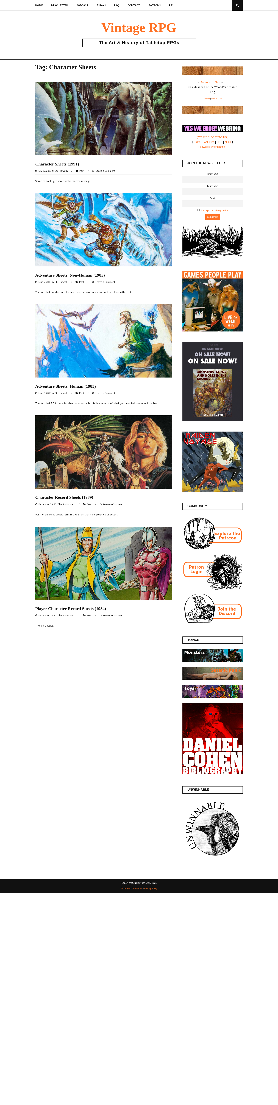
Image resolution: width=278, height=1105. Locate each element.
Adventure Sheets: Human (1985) (65, 386)
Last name (212, 186)
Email (212, 198)
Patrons (155, 5)
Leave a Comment (105, 170)
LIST (219, 142)
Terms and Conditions (131, 888)
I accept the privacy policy (214, 210)
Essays (101, 5)
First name (212, 173)
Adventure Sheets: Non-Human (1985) (70, 275)
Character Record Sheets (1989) (64, 497)
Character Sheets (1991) (57, 164)
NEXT (228, 142)
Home (39, 5)
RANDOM (208, 142)
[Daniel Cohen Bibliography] (212, 773)
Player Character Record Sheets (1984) (70, 608)
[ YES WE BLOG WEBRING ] (212, 137)
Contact (134, 5)
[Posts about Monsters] (212, 660)
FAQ (116, 5)
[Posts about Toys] (212, 696)
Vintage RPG (139, 27)
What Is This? (216, 98)
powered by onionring (212, 146)
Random (207, 98)
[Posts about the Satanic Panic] (212, 678)
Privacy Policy (150, 888)
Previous (205, 82)
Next (217, 82)
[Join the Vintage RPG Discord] (212, 623)
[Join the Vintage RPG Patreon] (212, 550)
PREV (197, 142)
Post (81, 170)
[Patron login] (212, 588)
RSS (171, 5)
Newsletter (59, 5)
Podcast (82, 5)
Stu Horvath (61, 170)
